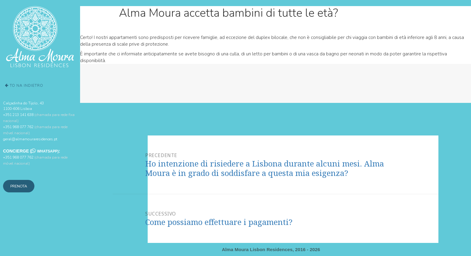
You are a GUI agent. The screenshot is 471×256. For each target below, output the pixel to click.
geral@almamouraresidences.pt (30, 139)
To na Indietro (24, 85)
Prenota (18, 186)
